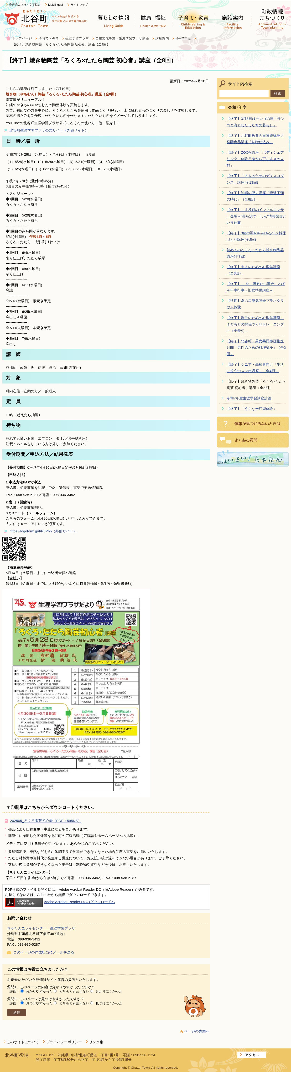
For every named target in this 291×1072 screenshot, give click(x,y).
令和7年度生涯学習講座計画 (249, 398)
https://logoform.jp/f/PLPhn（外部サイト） (43, 531)
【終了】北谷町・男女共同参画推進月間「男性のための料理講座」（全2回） (256, 347)
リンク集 (96, 1042)
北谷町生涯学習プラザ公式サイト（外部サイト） (49, 130)
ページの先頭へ (196, 1031)
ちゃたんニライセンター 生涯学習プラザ (41, 928)
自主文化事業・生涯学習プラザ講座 (122, 38)
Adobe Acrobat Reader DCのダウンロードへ (60, 902)
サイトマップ (79, 4)
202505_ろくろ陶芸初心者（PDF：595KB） (45, 821)
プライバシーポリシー (64, 1042)
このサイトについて (23, 1042)
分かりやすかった (39, 991)
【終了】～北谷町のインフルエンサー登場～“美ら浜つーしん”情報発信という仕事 (256, 216)
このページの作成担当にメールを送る (43, 952)
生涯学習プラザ (77, 38)
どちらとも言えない (74, 991)
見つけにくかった (109, 1003)
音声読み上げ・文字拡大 (25, 4)
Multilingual (55, 4)
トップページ (22, 38)
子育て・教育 (49, 38)
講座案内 (162, 38)
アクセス (252, 1055)
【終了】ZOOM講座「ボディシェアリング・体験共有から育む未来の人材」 (255, 158)
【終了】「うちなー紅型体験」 (252, 409)
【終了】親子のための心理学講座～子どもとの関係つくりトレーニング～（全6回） (255, 324)
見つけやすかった (39, 1003)
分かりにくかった (109, 991)
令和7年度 (183, 38)
